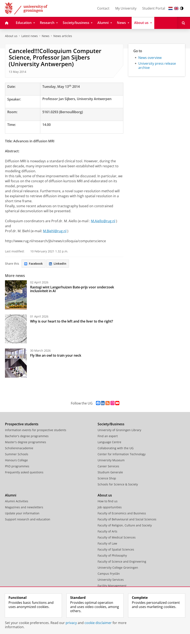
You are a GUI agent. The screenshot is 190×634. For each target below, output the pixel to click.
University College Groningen (118, 567)
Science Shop (107, 478)
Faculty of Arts (107, 531)
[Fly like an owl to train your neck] (16, 363)
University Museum (111, 460)
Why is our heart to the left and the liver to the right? (71, 321)
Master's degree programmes (25, 442)
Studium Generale (110, 472)
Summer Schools (16, 454)
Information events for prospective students (35, 430)
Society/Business (111, 424)
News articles (62, 36)
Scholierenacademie (19, 448)
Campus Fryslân (109, 574)
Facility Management (112, 586)
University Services (111, 580)
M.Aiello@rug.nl (103, 221)
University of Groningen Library (119, 430)
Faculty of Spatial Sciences (116, 549)
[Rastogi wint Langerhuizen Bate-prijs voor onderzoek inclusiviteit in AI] (16, 294)
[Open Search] (183, 23)
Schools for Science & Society (118, 484)
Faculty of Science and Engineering (122, 561)
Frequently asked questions (24, 472)
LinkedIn (57, 264)
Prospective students (21, 424)
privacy (71, 622)
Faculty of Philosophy (112, 555)
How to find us (108, 501)
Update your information (22, 513)
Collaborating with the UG (116, 448)
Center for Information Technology (122, 454)
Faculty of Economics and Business (122, 513)
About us (11, 36)
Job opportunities (110, 507)
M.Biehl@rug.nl (54, 231)
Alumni (10, 495)
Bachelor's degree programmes (27, 436)
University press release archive (157, 65)
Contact (103, 8)
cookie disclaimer (98, 622)
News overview (150, 57)
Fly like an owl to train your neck (55, 355)
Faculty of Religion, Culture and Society (125, 525)
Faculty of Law (107, 543)
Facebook (33, 264)
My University (125, 8)
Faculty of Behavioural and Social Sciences (127, 519)
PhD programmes (17, 466)
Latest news (29, 36)
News (45, 36)
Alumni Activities (16, 501)
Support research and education (27, 519)
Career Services (108, 466)
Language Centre (109, 442)
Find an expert (108, 436)
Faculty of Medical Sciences (117, 537)
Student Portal (153, 8)
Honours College (16, 460)
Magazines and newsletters (24, 507)
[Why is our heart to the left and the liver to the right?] (16, 329)
